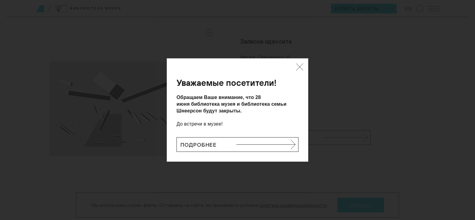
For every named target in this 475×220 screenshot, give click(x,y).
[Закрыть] (299, 67)
